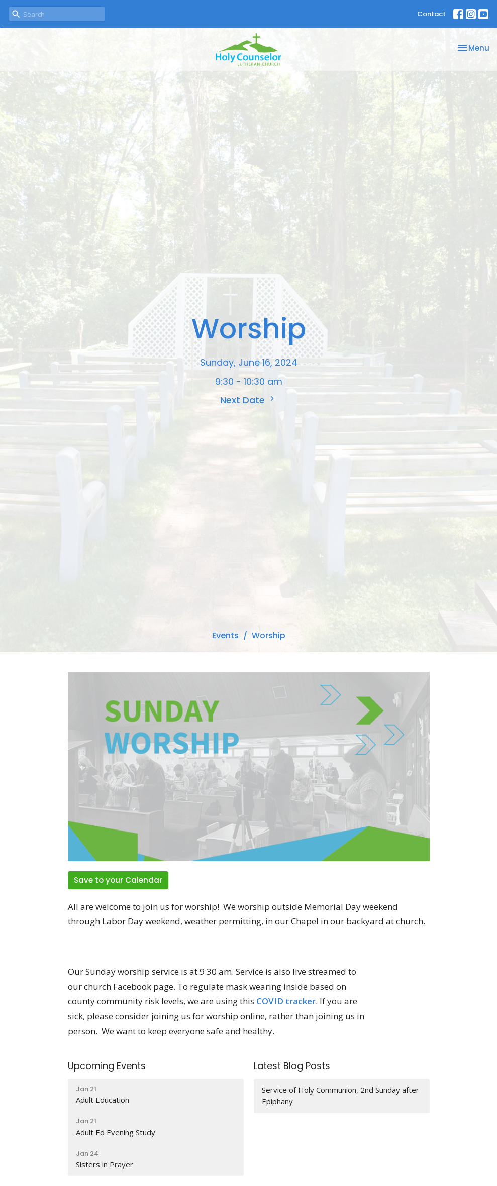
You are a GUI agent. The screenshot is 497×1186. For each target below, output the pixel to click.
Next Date (248, 400)
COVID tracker (286, 1001)
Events (225, 635)
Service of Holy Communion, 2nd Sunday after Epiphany (340, 1095)
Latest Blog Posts (292, 1065)
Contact (431, 14)
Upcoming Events (107, 1065)
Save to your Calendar (118, 880)
